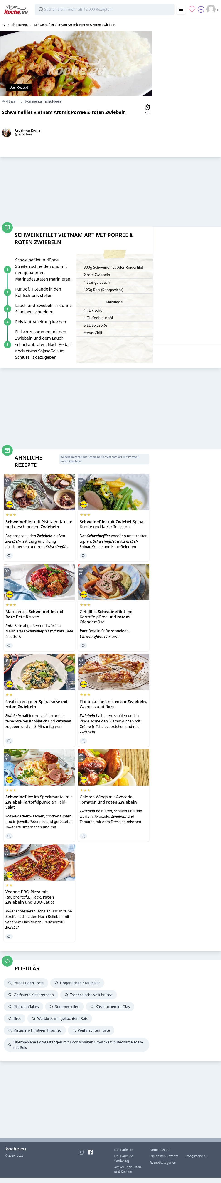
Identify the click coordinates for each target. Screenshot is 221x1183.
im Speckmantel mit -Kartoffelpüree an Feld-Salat (38, 802)
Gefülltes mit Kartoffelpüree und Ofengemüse (106, 616)
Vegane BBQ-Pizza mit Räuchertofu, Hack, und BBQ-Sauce (30, 897)
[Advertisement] (187, 47)
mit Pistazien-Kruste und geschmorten (38, 524)
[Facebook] (90, 1152)
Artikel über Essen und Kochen (127, 1169)
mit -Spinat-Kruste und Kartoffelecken (113, 524)
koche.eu (15, 1149)
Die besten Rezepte (164, 1156)
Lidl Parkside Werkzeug (123, 1158)
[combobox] (105, 9)
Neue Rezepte (160, 1150)
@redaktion (23, 134)
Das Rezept (18, 87)
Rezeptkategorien (163, 1162)
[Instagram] (81, 1152)
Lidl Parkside (123, 1150)
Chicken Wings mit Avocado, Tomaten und (108, 799)
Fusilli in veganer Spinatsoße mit (36, 704)
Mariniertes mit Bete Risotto (34, 614)
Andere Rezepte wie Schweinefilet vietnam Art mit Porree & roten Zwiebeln (100, 459)
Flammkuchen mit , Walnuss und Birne (113, 704)
